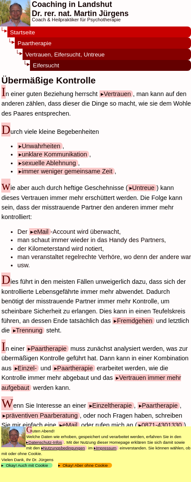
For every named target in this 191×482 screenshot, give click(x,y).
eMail (40, 231)
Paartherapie (35, 43)
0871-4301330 (162, 425)
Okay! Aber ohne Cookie (85, 465)
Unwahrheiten (41, 146)
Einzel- (27, 368)
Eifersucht (46, 65)
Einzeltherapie (112, 405)
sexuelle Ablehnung (49, 163)
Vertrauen (117, 93)
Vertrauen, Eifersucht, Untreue (65, 54)
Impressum (106, 447)
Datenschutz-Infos (45, 442)
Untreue (143, 187)
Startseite (22, 32)
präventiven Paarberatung (42, 415)
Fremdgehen (134, 320)
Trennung (29, 330)
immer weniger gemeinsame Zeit (67, 171)
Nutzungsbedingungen (64, 447)
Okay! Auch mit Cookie (26, 465)
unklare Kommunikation (54, 154)
